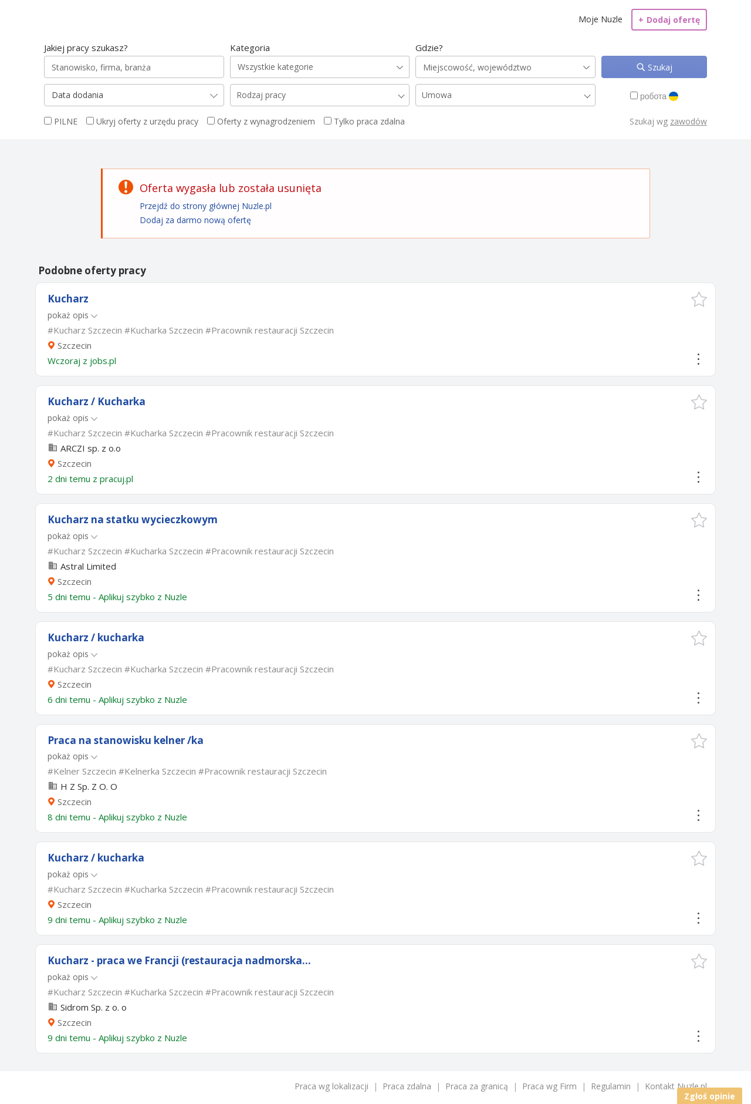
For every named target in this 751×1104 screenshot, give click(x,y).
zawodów (688, 121)
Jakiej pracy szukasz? (86, 47)
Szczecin (74, 345)
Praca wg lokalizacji (331, 1086)
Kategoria (250, 47)
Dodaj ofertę (669, 19)
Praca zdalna (407, 1086)
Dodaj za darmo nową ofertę (195, 219)
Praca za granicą (476, 1086)
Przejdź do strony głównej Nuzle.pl (206, 205)
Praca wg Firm (549, 1086)
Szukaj (658, 67)
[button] (699, 299)
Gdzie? (429, 47)
